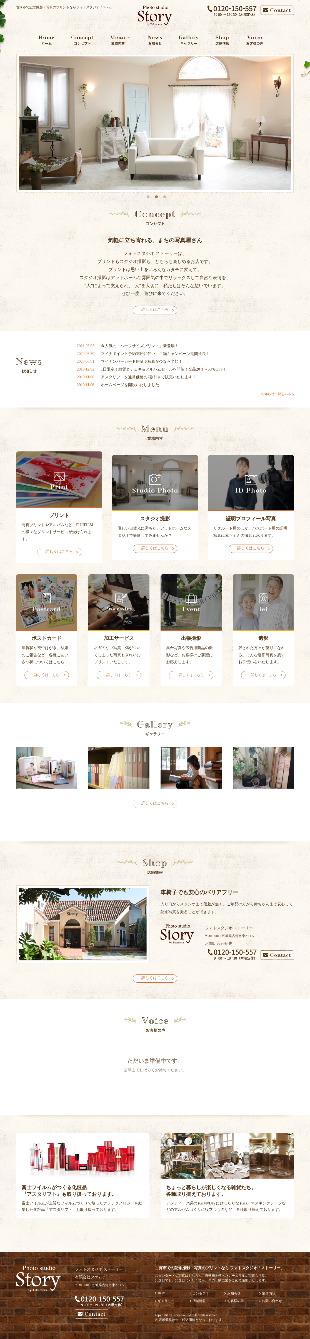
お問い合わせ (272, 1301)
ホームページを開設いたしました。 (132, 385)
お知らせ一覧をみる (276, 394)
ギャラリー (166, 1301)
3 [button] (165, 197)
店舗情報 (199, 1301)
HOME (163, 1293)
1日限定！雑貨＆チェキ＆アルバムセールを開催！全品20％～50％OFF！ (164, 369)
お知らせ (234, 1293)
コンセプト (200, 1293)
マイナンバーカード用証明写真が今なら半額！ (141, 361)
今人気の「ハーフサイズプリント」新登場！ (140, 346)
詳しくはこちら (155, 309)
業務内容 (268, 1293)
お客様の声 (235, 1301)
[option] (155, 123)
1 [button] (148, 197)
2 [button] (156, 197)
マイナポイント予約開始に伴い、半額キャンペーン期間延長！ (155, 354)
